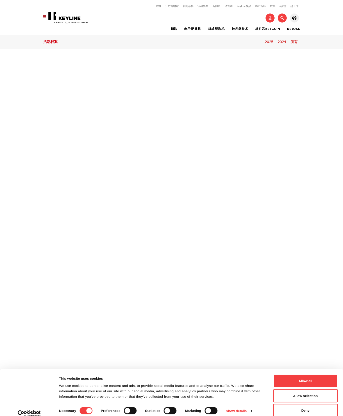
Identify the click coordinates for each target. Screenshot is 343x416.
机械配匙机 (216, 29)
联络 (272, 6)
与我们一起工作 (288, 6)
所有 (294, 42)
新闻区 (216, 6)
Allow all (305, 374)
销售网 (229, 6)
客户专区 (260, 6)
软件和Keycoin (267, 29)
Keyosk (293, 29)
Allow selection (305, 389)
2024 (282, 42)
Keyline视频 (244, 6)
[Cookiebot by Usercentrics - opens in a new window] (29, 407)
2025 (269, 42)
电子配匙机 (192, 29)
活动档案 (203, 6)
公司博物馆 (172, 6)
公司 (158, 6)
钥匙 (174, 29)
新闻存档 (188, 6)
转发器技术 (240, 29)
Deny (305, 404)
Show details (236, 404)
